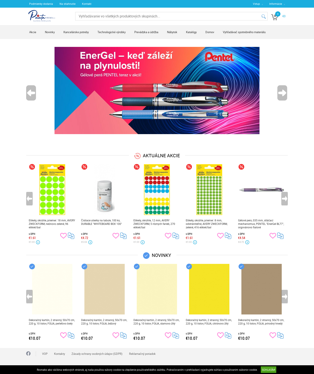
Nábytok (172, 32)
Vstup (256, 3)
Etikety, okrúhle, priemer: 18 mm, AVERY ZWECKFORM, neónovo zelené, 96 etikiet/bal (52, 224)
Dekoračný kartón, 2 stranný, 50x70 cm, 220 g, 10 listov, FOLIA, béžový (104, 321)
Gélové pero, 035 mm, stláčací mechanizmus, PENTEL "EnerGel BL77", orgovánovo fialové (261, 224)
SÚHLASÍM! (268, 369)
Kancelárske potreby (76, 32)
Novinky (50, 32)
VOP (45, 354)
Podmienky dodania (41, 3)
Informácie (275, 3)
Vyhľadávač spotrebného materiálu (244, 32)
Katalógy (191, 32)
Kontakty (59, 354)
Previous (31, 93)
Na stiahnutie (67, 3)
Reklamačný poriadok (142, 354)
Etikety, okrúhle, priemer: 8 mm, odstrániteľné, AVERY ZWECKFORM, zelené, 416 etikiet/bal (206, 224)
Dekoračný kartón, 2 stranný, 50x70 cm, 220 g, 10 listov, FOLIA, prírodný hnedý (261, 321)
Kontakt (86, 3)
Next (282, 93)
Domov (209, 32)
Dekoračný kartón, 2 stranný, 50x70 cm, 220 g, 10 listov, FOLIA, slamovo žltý (156, 321)
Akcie (32, 32)
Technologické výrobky (111, 32)
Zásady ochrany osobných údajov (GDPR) (97, 354)
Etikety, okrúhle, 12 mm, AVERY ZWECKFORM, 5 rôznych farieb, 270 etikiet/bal (154, 224)
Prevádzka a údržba (146, 32)
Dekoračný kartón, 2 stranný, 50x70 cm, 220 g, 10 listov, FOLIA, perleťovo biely (52, 321)
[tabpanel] (157, 90)
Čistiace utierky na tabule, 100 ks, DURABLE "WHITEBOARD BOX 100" (101, 222)
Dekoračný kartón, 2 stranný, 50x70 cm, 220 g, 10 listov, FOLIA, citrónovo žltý (209, 321)
